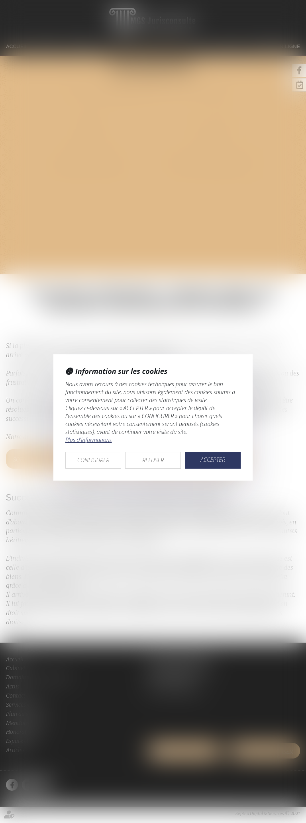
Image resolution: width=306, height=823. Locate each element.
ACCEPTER (212, 459)
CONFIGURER (93, 460)
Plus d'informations (88, 440)
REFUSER (153, 460)
